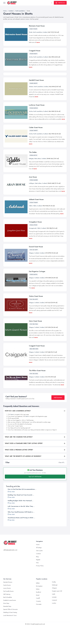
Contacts (38, 569)
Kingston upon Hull (57, 607)
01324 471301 (33, 241)
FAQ (37, 578)
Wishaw (31, 102)
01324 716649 (34, 218)
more (38, 42)
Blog (37, 572)
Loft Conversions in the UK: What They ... (21, 522)
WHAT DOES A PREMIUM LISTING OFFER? (19, 465)
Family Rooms (7, 601)
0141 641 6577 (34, 265)
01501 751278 (33, 29)
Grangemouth (32, 244)
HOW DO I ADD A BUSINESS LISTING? (18, 427)
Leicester (54, 613)
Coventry (38, 617)
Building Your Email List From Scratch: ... (21, 511)
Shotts (30, 32)
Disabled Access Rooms (9, 616)
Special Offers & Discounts (10, 625)
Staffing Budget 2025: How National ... (20, 516)
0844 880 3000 (34, 365)
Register (38, 575)
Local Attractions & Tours (9, 631)
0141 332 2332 (34, 389)
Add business (58, 413)
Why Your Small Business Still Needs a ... (21, 528)
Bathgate (31, 174)
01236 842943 (34, 124)
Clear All (61, 478)
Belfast (37, 599)
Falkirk (30, 222)
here (12, 430)
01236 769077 (34, 146)
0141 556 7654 (34, 340)
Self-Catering (6, 610)
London (54, 619)
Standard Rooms (7, 598)
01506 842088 (34, 196)
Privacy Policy (39, 581)
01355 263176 (33, 290)
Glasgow (31, 269)
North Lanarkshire (37, 32)
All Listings (38, 563)
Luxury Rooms (7, 604)
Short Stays (6, 619)
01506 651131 (33, 171)
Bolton (37, 605)
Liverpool (54, 616)
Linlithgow (31, 199)
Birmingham (39, 602)
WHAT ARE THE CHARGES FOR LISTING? (19, 453)
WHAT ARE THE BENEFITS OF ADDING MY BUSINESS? (23, 472)
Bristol (37, 611)
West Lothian (37, 174)
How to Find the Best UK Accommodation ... (22, 505)
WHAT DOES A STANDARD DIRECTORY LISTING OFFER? (24, 459)
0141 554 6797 (34, 315)
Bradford (38, 608)
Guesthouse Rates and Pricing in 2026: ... (21, 534)
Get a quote (39, 566)
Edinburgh (54, 601)
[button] (64, 478)
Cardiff (38, 614)
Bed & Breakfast (7, 613)
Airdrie (31, 57)
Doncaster (38, 620)
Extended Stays (7, 622)
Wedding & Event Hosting (10, 628)
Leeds (53, 610)
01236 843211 (33, 54)
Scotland (45, 32)
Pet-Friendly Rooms (8, 607)
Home (37, 560)
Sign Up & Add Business (35, 492)
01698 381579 (33, 99)
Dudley (54, 598)
